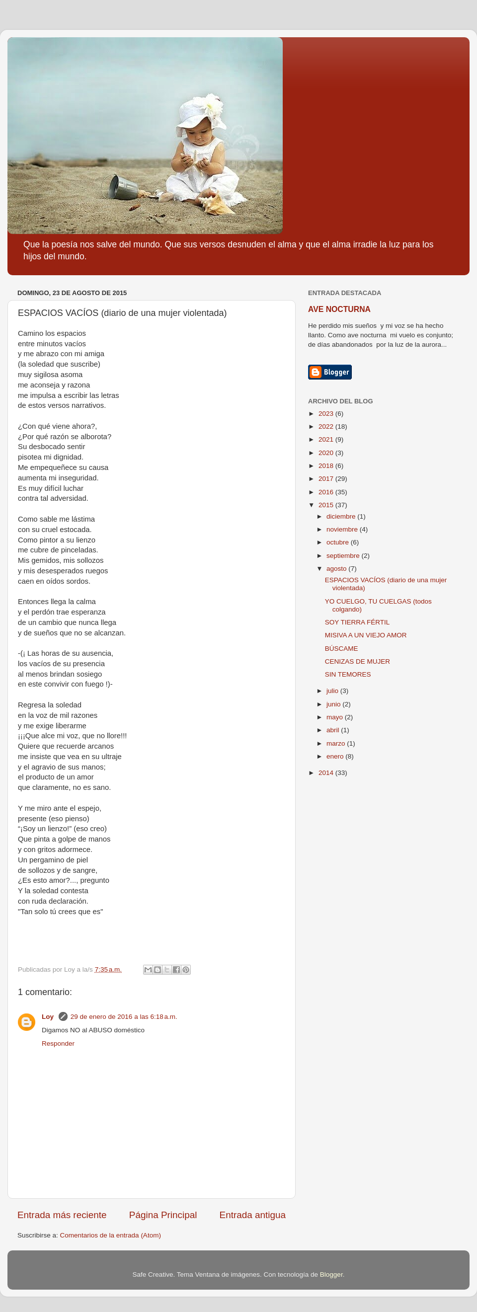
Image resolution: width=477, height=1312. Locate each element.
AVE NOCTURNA (339, 309)
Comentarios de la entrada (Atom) (110, 1235)
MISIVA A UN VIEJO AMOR (366, 635)
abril (333, 730)
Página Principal (163, 1215)
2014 (326, 772)
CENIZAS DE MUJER (357, 661)
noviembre (343, 529)
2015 (326, 505)
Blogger (331, 1274)
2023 (326, 413)
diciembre (341, 516)
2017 (326, 478)
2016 (326, 492)
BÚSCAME (341, 648)
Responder (58, 1043)
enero (335, 756)
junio (334, 704)
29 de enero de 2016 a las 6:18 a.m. (124, 1016)
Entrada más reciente (62, 1215)
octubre (338, 542)
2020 (326, 453)
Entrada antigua (253, 1215)
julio (333, 691)
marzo (336, 743)
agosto (337, 568)
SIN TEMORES (348, 674)
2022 (326, 426)
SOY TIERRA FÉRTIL (357, 622)
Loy (49, 1016)
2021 (326, 439)
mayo (335, 717)
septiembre (344, 555)
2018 (326, 465)
